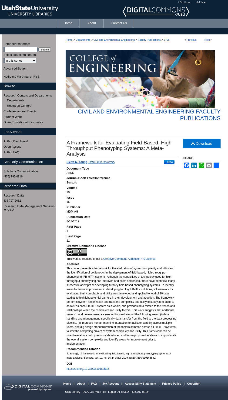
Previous (192, 39)
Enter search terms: (16, 44)
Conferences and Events (20, 111)
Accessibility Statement (141, 383)
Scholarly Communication (20, 171)
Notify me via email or (21, 77)
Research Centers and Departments (27, 95)
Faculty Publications (149, 39)
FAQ (94, 383)
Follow (169, 161)
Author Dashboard (15, 141)
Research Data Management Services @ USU (29, 208)
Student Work (12, 117)
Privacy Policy (172, 383)
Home (69, 39)
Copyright (194, 383)
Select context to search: (20, 55)
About (81, 383)
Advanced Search (15, 68)
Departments (83, 39)
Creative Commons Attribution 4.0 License (129, 258)
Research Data (13, 195)
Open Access (12, 146)
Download (201, 144)
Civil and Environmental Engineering (114, 39)
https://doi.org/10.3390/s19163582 (88, 368)
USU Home (184, 2)
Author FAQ (11, 152)
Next (207, 39)
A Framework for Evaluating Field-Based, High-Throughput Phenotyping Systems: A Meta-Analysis (120, 148)
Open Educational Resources (23, 122)
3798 (166, 39)
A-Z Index (202, 2)
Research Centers (19, 105)
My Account (111, 383)
